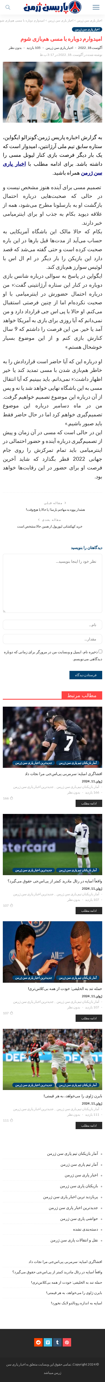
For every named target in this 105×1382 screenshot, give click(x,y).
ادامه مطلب (89, 803)
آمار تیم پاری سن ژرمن (79, 1164)
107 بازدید (92, 899)
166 (8, 798)
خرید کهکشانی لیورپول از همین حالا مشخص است (49, 526)
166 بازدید (92, 792)
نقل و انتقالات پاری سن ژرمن (74, 1240)
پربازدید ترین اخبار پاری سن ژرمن (70, 1196)
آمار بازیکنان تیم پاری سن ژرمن (78, 787)
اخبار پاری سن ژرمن (87, 29)
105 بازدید (34, 48)
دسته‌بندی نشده (85, 1229)
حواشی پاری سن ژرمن (79, 1218)
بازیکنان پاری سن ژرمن (79, 1185)
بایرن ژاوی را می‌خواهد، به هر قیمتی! (74, 1292)
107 (8, 905)
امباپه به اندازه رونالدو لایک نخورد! (76, 1303)
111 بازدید (92, 1114)
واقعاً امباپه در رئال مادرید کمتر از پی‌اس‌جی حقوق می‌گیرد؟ (57, 1272)
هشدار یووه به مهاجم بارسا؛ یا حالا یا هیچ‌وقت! (55, 509)
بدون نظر (15, 48)
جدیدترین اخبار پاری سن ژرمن (33, 787)
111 (8, 1120)
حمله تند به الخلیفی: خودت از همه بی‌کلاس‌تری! (66, 1282)
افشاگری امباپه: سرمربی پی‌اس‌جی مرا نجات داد (65, 1261)
